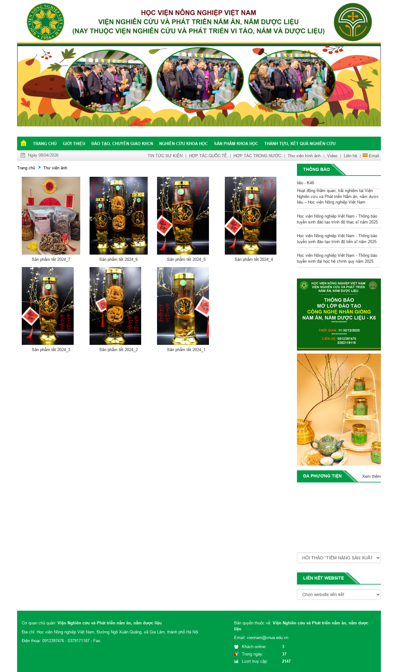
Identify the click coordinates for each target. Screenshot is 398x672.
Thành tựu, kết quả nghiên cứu (300, 143)
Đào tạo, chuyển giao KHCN (122, 143)
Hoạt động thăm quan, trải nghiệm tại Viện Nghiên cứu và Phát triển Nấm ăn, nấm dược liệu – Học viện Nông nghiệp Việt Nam (338, 197)
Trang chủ (45, 143)
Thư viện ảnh (55, 167)
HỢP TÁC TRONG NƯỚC (257, 155)
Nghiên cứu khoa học (183, 143)
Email (374, 155)
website (334, 578)
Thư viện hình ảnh (304, 155)
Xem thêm (371, 476)
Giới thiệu (74, 143)
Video (332, 155)
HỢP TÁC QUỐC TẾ (208, 155)
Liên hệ (350, 155)
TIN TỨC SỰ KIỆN (165, 155)
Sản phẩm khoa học (236, 143)
